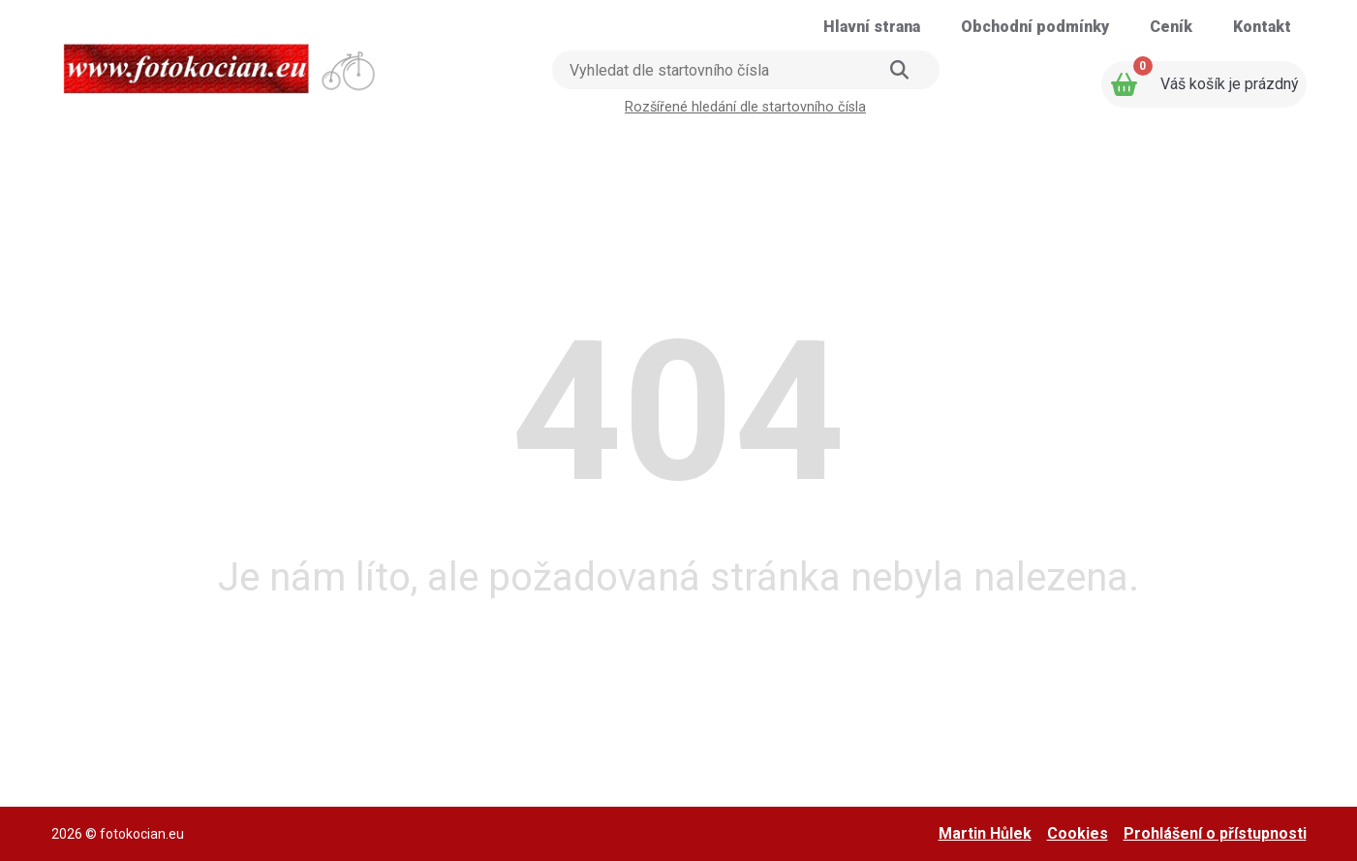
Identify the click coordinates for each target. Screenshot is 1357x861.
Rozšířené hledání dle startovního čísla (745, 107)
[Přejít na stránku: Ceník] (1171, 27)
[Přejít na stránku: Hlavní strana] (872, 27)
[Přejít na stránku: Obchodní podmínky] (1035, 27)
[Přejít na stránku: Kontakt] (1262, 27)
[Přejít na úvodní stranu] (221, 62)
